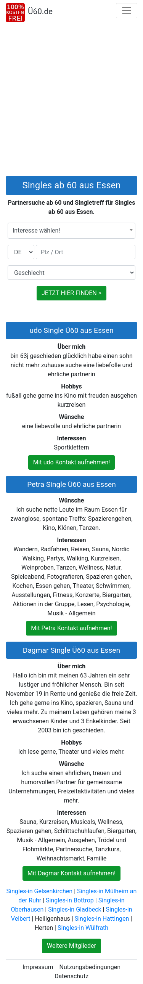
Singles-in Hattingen (102, 918)
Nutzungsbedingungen (90, 967)
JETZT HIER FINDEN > (71, 293)
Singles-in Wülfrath (83, 927)
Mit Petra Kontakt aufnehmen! (71, 628)
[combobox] (71, 231)
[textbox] (71, 230)
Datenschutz (71, 976)
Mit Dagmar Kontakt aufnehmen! (71, 873)
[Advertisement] (71, 100)
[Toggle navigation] (126, 10)
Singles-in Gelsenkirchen (39, 891)
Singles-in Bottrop (70, 900)
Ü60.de (40, 11)
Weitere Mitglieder (71, 945)
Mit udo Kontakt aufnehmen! (71, 462)
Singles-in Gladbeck (74, 909)
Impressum (37, 967)
